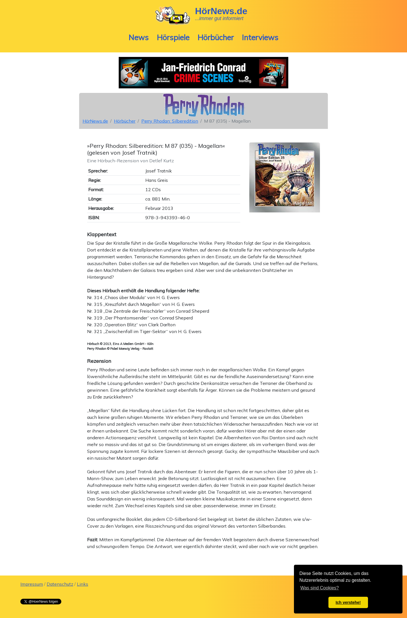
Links (82, 584)
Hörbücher (216, 37)
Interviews (260, 37)
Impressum (31, 584)
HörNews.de (95, 121)
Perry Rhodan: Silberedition (169, 121)
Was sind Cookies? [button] (319, 587)
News (139, 37)
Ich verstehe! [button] (348, 602)
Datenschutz (60, 584)
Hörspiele (173, 37)
